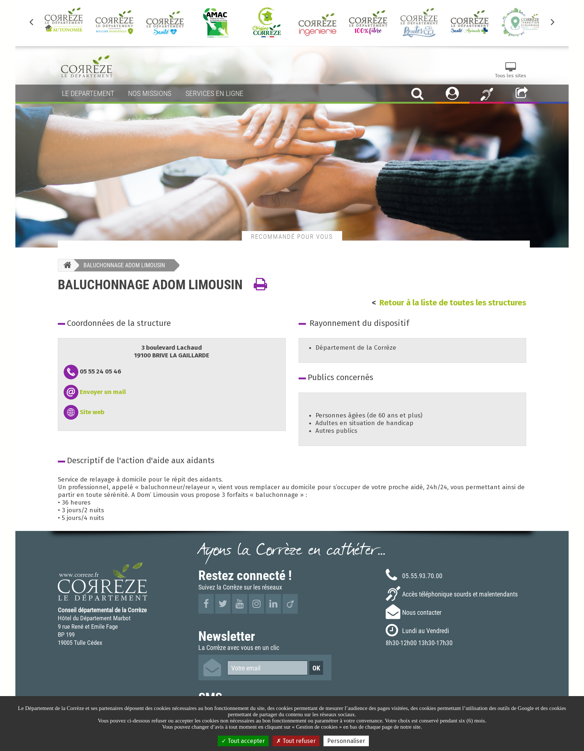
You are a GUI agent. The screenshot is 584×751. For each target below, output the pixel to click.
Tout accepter (243, 740)
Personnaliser (346, 740)
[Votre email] (267, 668)
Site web (92, 412)
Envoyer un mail (103, 392)
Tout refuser (296, 740)
